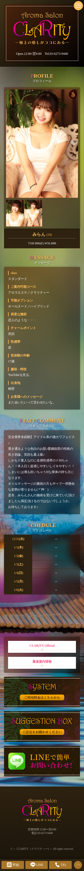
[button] (10, 142)
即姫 (12, 865)
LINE (36, 865)
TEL (60, 865)
